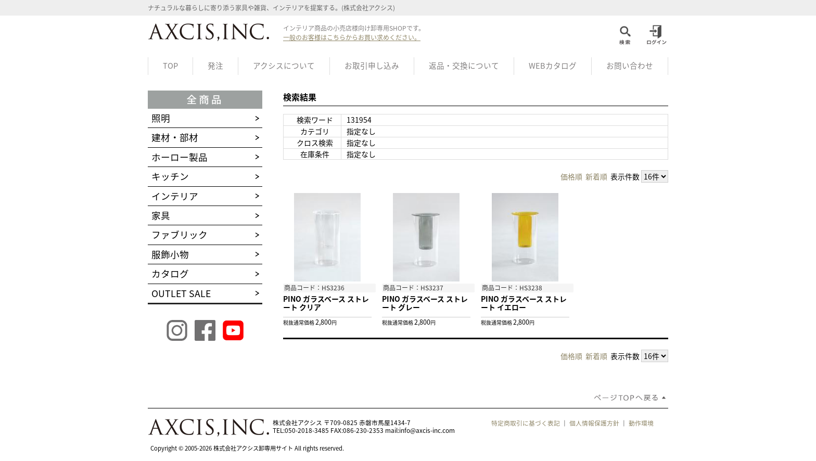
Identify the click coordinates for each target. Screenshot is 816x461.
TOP (170, 65)
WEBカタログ (553, 65)
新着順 (596, 176)
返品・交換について (464, 65)
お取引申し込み (372, 65)
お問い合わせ (629, 65)
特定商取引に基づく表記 (525, 423)
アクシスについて (284, 65)
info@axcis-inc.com (427, 430)
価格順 (571, 176)
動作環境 (641, 423)
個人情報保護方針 (594, 423)
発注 (215, 65)
